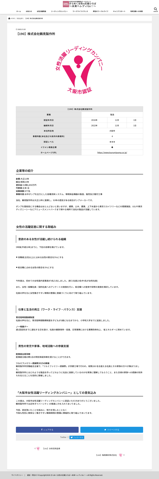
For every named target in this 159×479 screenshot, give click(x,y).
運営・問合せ (32, 475)
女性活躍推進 (41, 11)
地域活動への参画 (136, 11)
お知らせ (29, 11)
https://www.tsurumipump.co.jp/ (112, 152)
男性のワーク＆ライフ (100, 11)
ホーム (18, 11)
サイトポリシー (17, 475)
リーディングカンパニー (59, 11)
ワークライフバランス (80, 11)
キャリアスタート (119, 11)
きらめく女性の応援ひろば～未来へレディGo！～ (69, 475)
